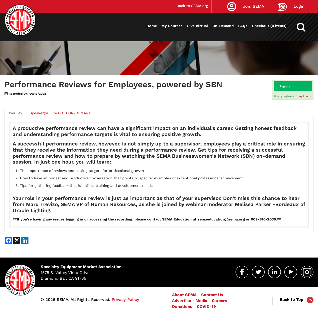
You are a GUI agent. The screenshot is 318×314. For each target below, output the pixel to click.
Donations (182, 306)
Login (299, 6)
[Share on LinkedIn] (25, 240)
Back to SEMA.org (192, 6)
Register (285, 86)
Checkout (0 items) (269, 26)
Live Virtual (197, 26)
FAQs (242, 26)
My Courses (172, 26)
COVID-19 (206, 306)
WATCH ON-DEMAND (73, 113)
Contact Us (212, 294)
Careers (219, 300)
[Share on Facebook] (9, 240)
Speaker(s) (39, 113)
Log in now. (305, 96)
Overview (15, 113)
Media (201, 300)
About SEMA (184, 294)
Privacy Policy (125, 299)
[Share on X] (17, 240)
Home (151, 26)
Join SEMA (253, 6)
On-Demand (223, 26)
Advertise (181, 300)
